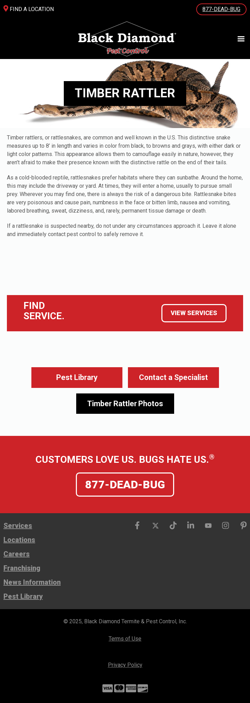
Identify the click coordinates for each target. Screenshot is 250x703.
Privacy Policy (125, 665)
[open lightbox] (125, 403)
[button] (238, 39)
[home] (124, 39)
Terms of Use (125, 638)
